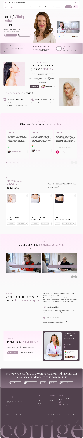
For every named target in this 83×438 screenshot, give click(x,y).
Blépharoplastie (21, 223)
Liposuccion (58, 223)
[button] (68, 27)
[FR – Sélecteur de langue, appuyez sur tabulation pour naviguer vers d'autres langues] (75, 6)
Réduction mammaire (45, 223)
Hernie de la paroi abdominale (67, 223)
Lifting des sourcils (11, 223)
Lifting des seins (35, 223)
